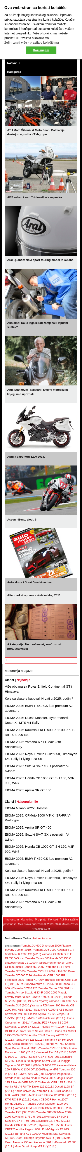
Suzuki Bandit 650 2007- (29, 966)
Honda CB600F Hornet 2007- (50, 1099)
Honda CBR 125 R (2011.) (58, 1082)
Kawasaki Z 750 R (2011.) (28, 1116)
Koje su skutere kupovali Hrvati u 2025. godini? (39, 698)
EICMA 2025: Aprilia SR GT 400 (28, 790)
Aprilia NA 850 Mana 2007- (39, 1078)
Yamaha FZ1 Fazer (58, 966)
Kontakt (53, 919)
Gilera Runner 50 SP (52, 962)
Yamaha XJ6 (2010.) (18, 1005)
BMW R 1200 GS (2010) (25, 954)
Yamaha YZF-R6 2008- (53, 1048)
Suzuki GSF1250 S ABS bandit (53, 1009)
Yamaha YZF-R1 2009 (41, 971)
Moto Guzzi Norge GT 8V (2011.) (35, 1146)
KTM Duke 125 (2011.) (39, 1086)
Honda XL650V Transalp (20, 1103)
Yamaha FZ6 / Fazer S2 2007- (50, 1022)
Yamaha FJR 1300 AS (63, 1001)
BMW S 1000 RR (45, 1065)
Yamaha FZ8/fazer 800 (46, 1005)
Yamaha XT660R (52, 954)
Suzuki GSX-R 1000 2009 (41, 992)
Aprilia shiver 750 (26, 1091)
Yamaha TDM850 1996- (30, 1108)
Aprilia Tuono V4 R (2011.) (28, 1043)
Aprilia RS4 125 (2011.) (29, 1039)
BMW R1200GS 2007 (59, 1108)
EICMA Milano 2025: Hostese (26, 808)
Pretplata (40, 919)
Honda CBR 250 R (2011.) (21, 1125)
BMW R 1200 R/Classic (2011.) (45, 1018)
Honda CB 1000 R (26, 962)
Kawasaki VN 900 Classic (21, 1014)
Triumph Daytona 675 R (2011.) (44, 1138)
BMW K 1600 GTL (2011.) (47, 997)
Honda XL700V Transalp (40, 979)
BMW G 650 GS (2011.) (32, 1073)
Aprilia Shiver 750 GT (47, 1061)
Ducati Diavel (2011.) (25, 1048)
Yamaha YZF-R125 (25, 988)
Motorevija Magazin (19, 670)
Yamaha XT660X (15, 971)
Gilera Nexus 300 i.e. (40, 1031)
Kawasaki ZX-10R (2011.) (52, 1052)
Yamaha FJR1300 (48, 1091)
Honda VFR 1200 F (54, 1026)
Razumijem (41, 50)
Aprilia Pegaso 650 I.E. (30, 1129)
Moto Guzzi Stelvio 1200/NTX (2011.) (52, 1095)
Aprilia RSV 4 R (15, 1086)
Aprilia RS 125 (47, 1014)
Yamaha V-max (14, 992)
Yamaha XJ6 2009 (44, 949)
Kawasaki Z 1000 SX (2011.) (23, 1026)
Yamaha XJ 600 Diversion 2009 (41, 945)
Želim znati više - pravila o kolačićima (31, 42)
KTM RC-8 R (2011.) (18, 1099)
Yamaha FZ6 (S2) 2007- (20, 1112)
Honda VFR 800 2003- (27, 1082)
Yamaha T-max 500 (37, 958)
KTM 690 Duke (65, 971)
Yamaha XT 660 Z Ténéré (21, 975)
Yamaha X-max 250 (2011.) (55, 988)
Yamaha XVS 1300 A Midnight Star (37, 1133)
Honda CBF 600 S (56, 1116)
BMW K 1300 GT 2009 (27, 1069)
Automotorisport (42, 938)
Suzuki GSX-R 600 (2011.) (46, 1056)
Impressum (12, 919)
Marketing (27, 919)
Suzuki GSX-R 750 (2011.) (22, 1120)
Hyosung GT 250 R (51, 1125)
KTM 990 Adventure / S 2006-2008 (39, 984)
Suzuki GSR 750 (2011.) (54, 1120)
